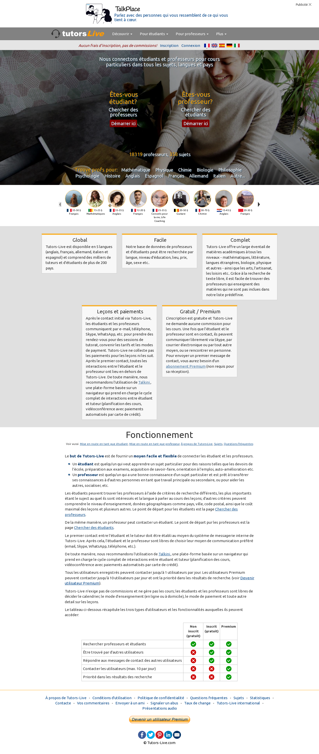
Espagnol (154, 175)
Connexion (190, 45)
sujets (184, 154)
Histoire (112, 175)
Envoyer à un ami (130, 703)
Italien (219, 175)
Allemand (198, 175)
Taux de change (197, 703)
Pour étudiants (154, 34)
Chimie (185, 169)
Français (176, 175)
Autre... (238, 175)
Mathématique (135, 169)
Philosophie (230, 169)
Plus (221, 34)
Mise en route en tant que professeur (154, 443)
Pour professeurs (192, 34)
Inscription (169, 45)
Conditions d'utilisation (112, 698)
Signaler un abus (164, 703)
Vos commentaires (93, 703)
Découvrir (122, 34)
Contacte (63, 703)
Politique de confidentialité (161, 698)
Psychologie (87, 175)
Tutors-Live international (238, 703)
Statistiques (260, 698)
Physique (164, 169)
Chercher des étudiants (94, 527)
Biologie (205, 169)
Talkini (144, 382)
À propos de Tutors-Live (197, 443)
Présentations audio (159, 708)
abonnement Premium (186, 366)
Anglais (132, 175)
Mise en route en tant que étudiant (104, 443)
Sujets (218, 443)
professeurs (155, 154)
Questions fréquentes (238, 443)
